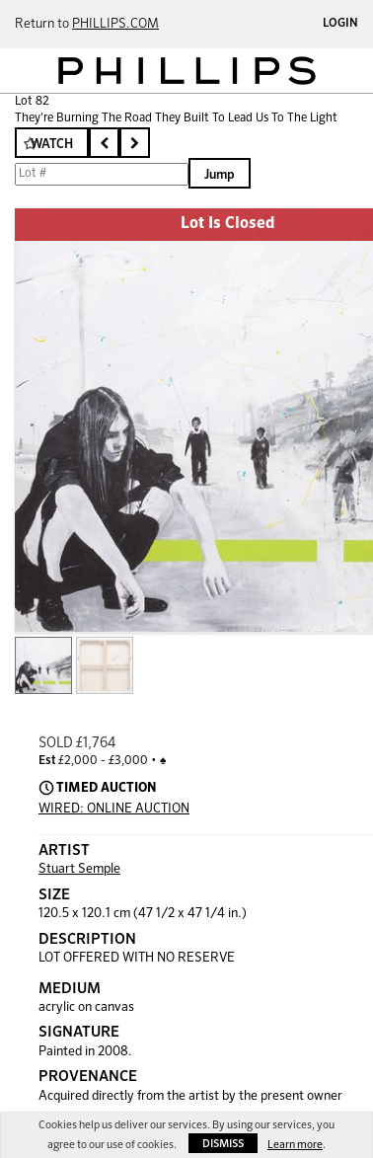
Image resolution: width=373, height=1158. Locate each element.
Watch (52, 144)
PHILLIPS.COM (115, 24)
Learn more (295, 1144)
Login (340, 24)
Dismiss (223, 1143)
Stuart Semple (79, 869)
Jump (219, 175)
